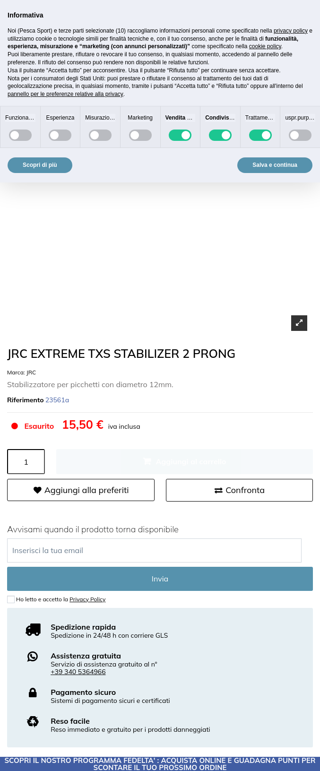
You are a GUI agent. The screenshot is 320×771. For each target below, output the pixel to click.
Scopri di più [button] (40, 165)
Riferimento (25, 400)
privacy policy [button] (291, 30)
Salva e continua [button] (274, 165)
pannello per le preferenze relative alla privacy (65, 94)
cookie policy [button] (265, 46)
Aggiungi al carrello (191, 461)
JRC (31, 372)
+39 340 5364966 (78, 671)
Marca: (16, 372)
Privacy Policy (87, 599)
